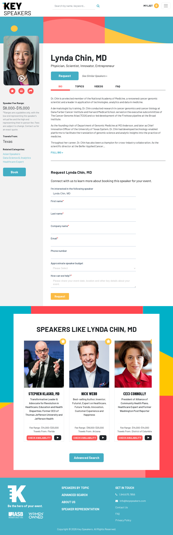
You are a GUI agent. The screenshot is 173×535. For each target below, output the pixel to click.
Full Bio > (57, 152)
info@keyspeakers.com (133, 500)
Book (14, 172)
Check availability (39, 437)
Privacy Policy (123, 520)
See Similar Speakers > (94, 75)
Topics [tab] (79, 86)
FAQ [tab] (118, 86)
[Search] (73, 6)
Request (65, 76)
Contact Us (121, 507)
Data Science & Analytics (17, 157)
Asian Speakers (11, 153)
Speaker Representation (80, 509)
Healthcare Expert (13, 161)
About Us (68, 502)
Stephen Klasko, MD (43, 393)
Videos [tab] (98, 86)
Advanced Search (86, 458)
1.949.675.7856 (127, 494)
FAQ (117, 513)
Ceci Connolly (134, 393)
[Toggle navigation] (165, 6)
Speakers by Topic (75, 488)
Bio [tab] (60, 86)
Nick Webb (89, 393)
